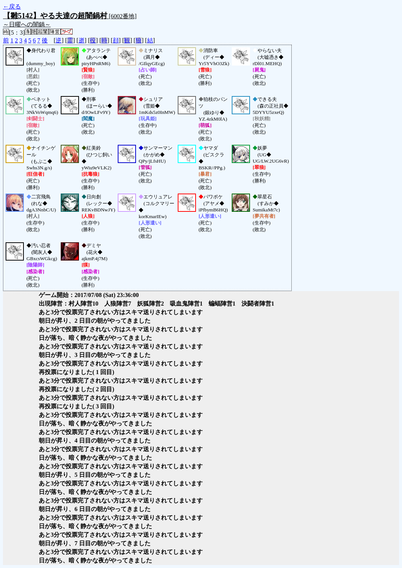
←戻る (12, 6)
